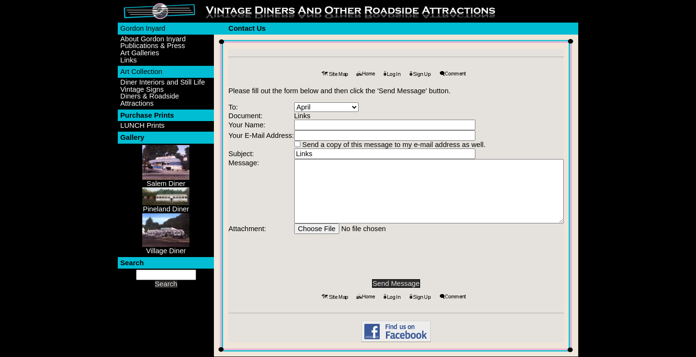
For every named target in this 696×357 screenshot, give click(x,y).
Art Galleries (139, 53)
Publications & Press (152, 45)
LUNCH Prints (142, 125)
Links (128, 60)
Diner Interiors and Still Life (162, 82)
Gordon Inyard (142, 28)
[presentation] (396, 252)
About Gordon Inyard (153, 39)
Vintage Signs (141, 89)
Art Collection (141, 71)
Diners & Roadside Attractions (149, 100)
